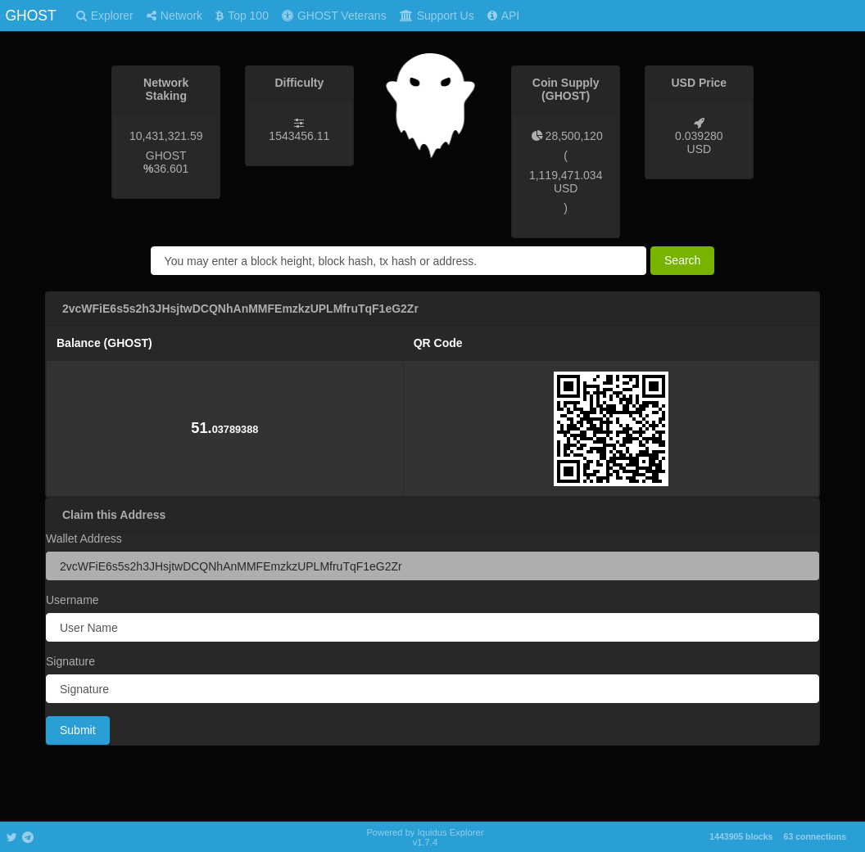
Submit (78, 730)
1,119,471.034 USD (566, 182)
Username (72, 599)
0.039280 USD (698, 142)
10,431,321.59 (166, 135)
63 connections (815, 836)
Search (682, 260)
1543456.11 (299, 135)
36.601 (171, 168)
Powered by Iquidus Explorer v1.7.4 (424, 837)
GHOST (30, 15)
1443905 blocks (740, 836)
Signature (70, 661)
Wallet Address (84, 538)
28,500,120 (574, 135)
